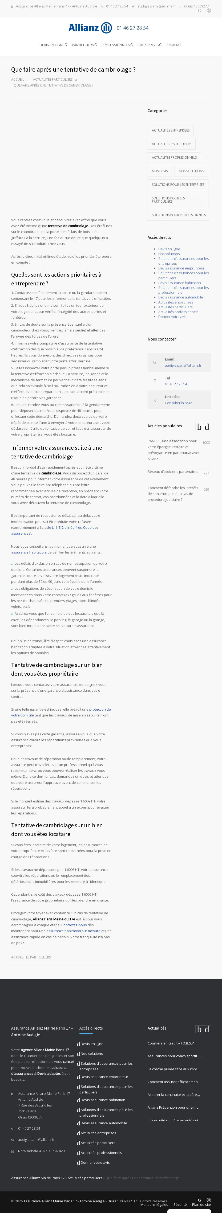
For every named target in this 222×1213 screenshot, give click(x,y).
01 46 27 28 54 (117, 7)
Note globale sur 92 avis (41, 1149)
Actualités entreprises (170, 128)
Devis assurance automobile (180, 295)
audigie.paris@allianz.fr (157, 7)
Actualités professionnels (174, 156)
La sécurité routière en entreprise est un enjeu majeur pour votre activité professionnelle (174, 1118)
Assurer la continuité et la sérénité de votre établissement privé (174, 1093)
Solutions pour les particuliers (168, 198)
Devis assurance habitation (179, 281)
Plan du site (201, 1203)
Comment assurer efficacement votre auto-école (174, 1080)
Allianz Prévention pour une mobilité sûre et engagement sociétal (174, 1106)
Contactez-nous (74, 923)
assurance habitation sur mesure (73, 929)
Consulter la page (178, 401)
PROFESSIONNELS (116, 45)
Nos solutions (191, 169)
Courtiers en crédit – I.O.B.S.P (171, 1041)
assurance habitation (28, 550)
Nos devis (160, 169)
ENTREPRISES (148, 45)
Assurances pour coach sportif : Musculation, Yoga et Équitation (174, 1054)
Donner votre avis (172, 315)
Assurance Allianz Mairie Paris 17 (37, 1176)
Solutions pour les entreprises (178, 183)
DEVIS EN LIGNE (52, 45)
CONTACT (174, 45)
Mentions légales (154, 1203)
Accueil (17, 78)
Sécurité (180, 1203)
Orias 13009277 (196, 7)
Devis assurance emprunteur (181, 266)
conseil (68, 1060)
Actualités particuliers (52, 78)
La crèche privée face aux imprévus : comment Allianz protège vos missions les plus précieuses (174, 1067)
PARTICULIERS (83, 45)
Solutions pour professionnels (179, 213)
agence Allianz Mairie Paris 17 (45, 1048)
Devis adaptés (49, 1071)
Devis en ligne (169, 247)
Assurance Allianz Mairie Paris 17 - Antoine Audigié (56, 7)
